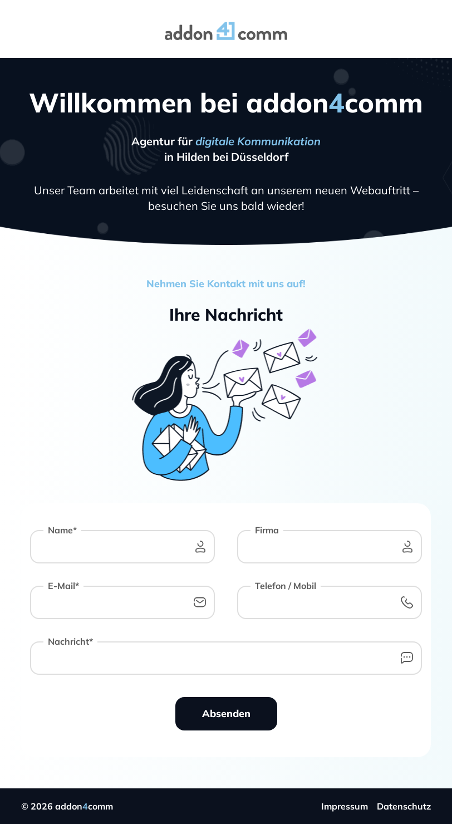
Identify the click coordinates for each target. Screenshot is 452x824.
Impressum (344, 806)
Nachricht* (70, 641)
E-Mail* (63, 585)
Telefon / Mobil (285, 585)
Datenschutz (404, 806)
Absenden (226, 713)
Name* (62, 530)
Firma (267, 530)
